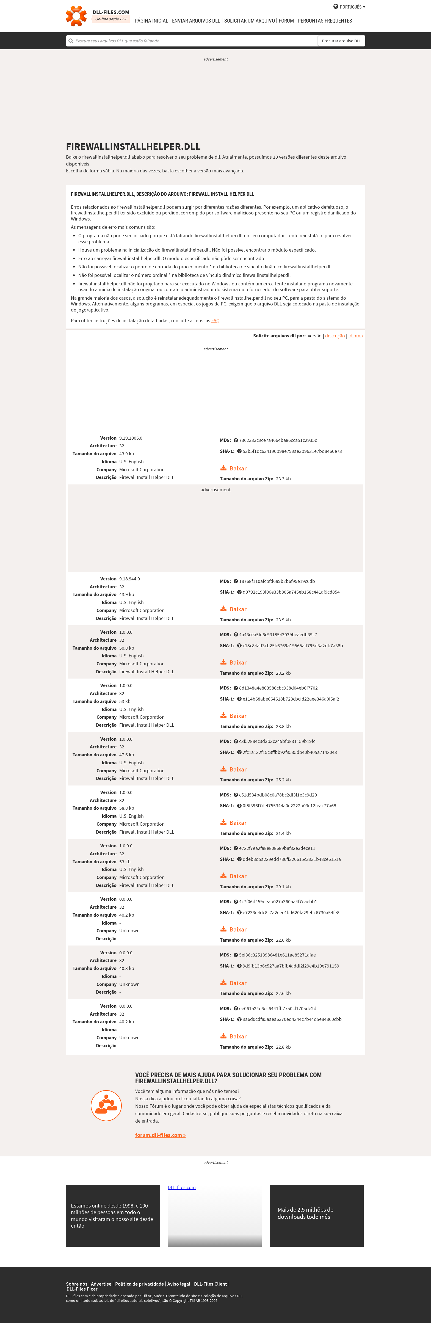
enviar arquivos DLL (196, 20)
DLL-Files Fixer (82, 1288)
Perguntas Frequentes (325, 20)
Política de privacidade (139, 1283)
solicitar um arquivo (249, 20)
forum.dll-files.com (158, 1135)
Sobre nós (76, 1283)
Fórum (286, 20)
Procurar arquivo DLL (341, 40)
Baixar (238, 468)
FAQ (215, 320)
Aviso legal (178, 1283)
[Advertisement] (215, 101)
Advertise (101, 1283)
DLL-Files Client (210, 1283)
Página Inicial (151, 20)
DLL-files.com (182, 1187)
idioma (356, 335)
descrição (335, 335)
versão (315, 335)
